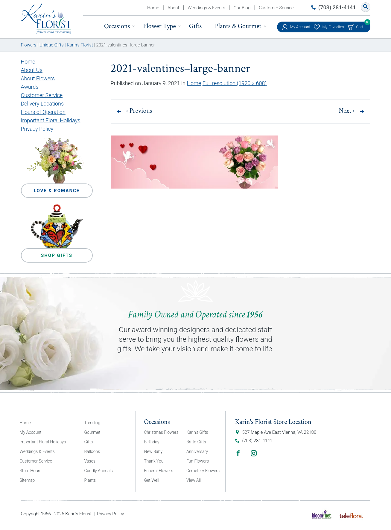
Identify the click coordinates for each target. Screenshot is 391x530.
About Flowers (38, 78)
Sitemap (27, 480)
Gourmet (92, 432)
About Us (31, 70)
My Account (300, 27)
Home (153, 7)
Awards (30, 87)
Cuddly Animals (98, 470)
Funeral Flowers (158, 470)
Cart (359, 25)
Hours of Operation (43, 112)
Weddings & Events (206, 7)
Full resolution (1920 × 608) (235, 83)
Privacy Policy (37, 129)
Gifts (195, 26)
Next (347, 111)
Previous (139, 111)
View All (193, 480)
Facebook (238, 453)
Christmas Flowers (161, 432)
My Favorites (333, 27)
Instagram (254, 453)
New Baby (153, 451)
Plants (90, 480)
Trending (92, 422)
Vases (89, 461)
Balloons (92, 451)
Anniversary (197, 451)
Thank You (154, 461)
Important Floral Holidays (50, 120)
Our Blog (242, 7)
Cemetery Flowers (203, 470)
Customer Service (276, 7)
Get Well (151, 480)
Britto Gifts (196, 441)
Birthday (151, 441)
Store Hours (31, 470)
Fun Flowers (197, 461)
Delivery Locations (42, 103)
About (173, 7)
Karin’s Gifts (197, 432)
